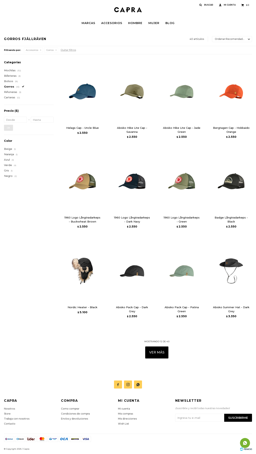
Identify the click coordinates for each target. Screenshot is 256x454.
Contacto (9, 423)
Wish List (123, 423)
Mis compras (125, 413)
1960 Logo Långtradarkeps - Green (182, 219)
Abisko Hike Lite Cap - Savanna (132, 129)
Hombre (135, 23)
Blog (170, 23)
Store (7, 413)
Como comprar (70, 408)
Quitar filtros (68, 49)
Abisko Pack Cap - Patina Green (182, 309)
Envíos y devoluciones (74, 418)
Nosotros (9, 408)
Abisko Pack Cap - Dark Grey (132, 309)
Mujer (153, 23)
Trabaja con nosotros (16, 418)
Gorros (50, 50)
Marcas (88, 23)
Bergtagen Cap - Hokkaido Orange (231, 129)
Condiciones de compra (75, 413)
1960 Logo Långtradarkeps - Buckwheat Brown (82, 219)
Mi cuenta (124, 408)
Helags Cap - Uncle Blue (82, 127)
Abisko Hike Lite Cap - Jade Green (181, 129)
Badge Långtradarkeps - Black (231, 219)
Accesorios (111, 23)
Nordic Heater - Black (82, 307)
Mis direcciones (127, 418)
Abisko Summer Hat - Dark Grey (231, 309)
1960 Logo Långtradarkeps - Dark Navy (132, 219)
